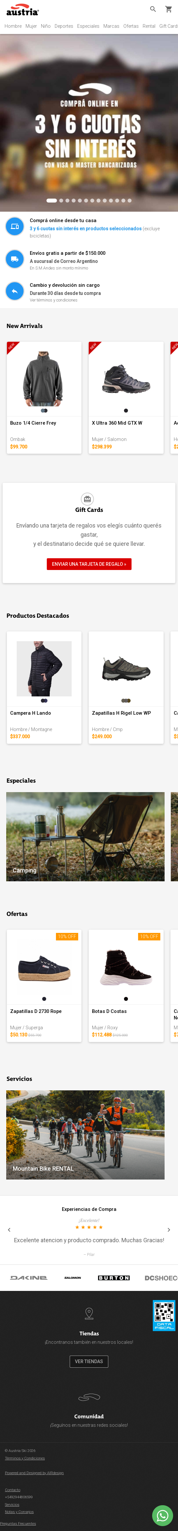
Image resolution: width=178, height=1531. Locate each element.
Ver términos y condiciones (54, 300)
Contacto (12, 1490)
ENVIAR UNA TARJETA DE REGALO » (89, 564)
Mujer (31, 26)
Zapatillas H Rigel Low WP (121, 713)
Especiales (88, 26)
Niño (46, 26)
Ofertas (131, 26)
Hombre (13, 26)
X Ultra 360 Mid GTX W (117, 423)
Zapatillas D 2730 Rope (36, 1011)
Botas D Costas (109, 1011)
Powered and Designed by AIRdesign (34, 1473)
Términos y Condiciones (25, 1458)
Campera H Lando (30, 713)
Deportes (64, 26)
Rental (149, 26)
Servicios (12, 1505)
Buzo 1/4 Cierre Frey (33, 423)
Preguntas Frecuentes (18, 1524)
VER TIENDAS (89, 1361)
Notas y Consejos (19, 1512)
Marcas (111, 26)
